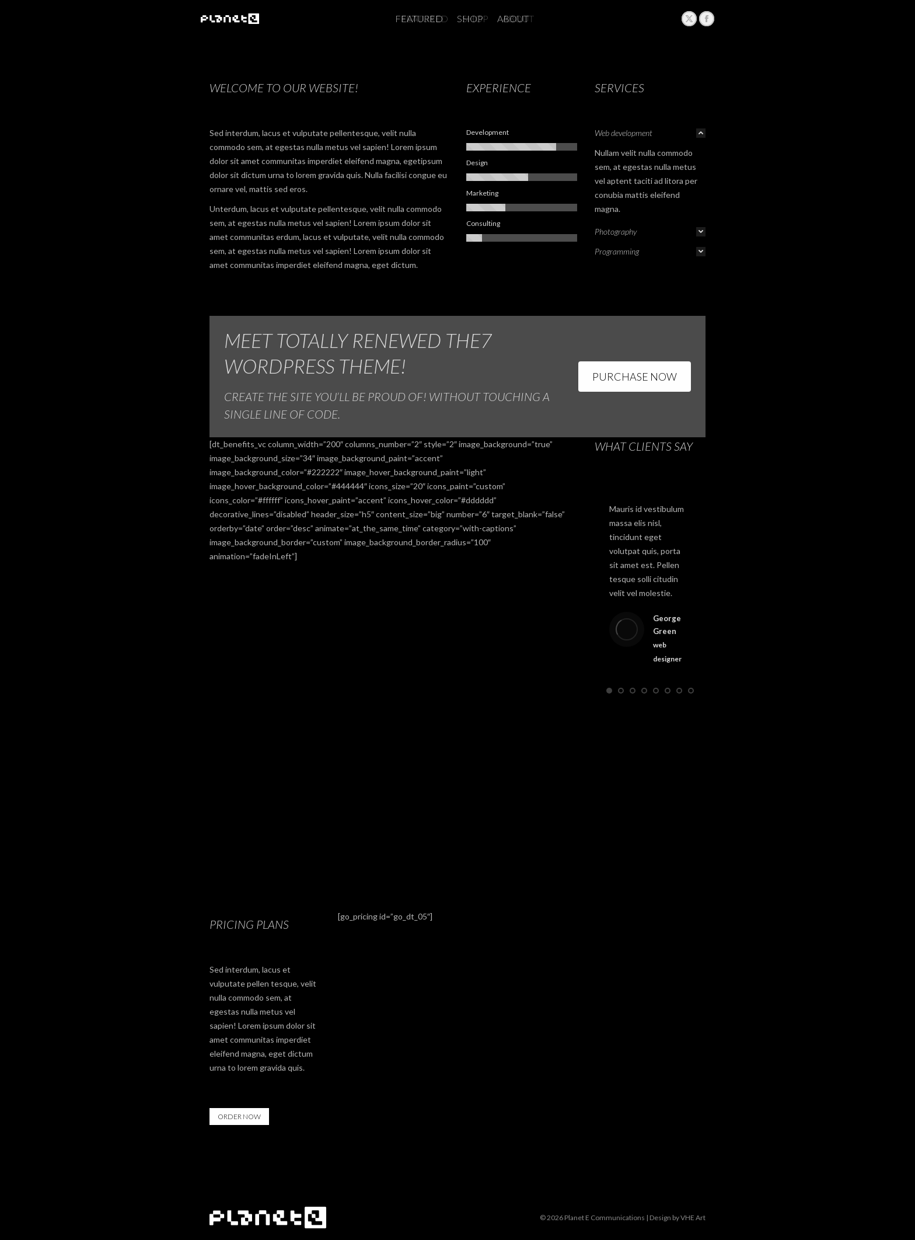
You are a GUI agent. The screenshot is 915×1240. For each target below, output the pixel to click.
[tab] (650, 133)
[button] (609, 691)
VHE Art (693, 1217)
